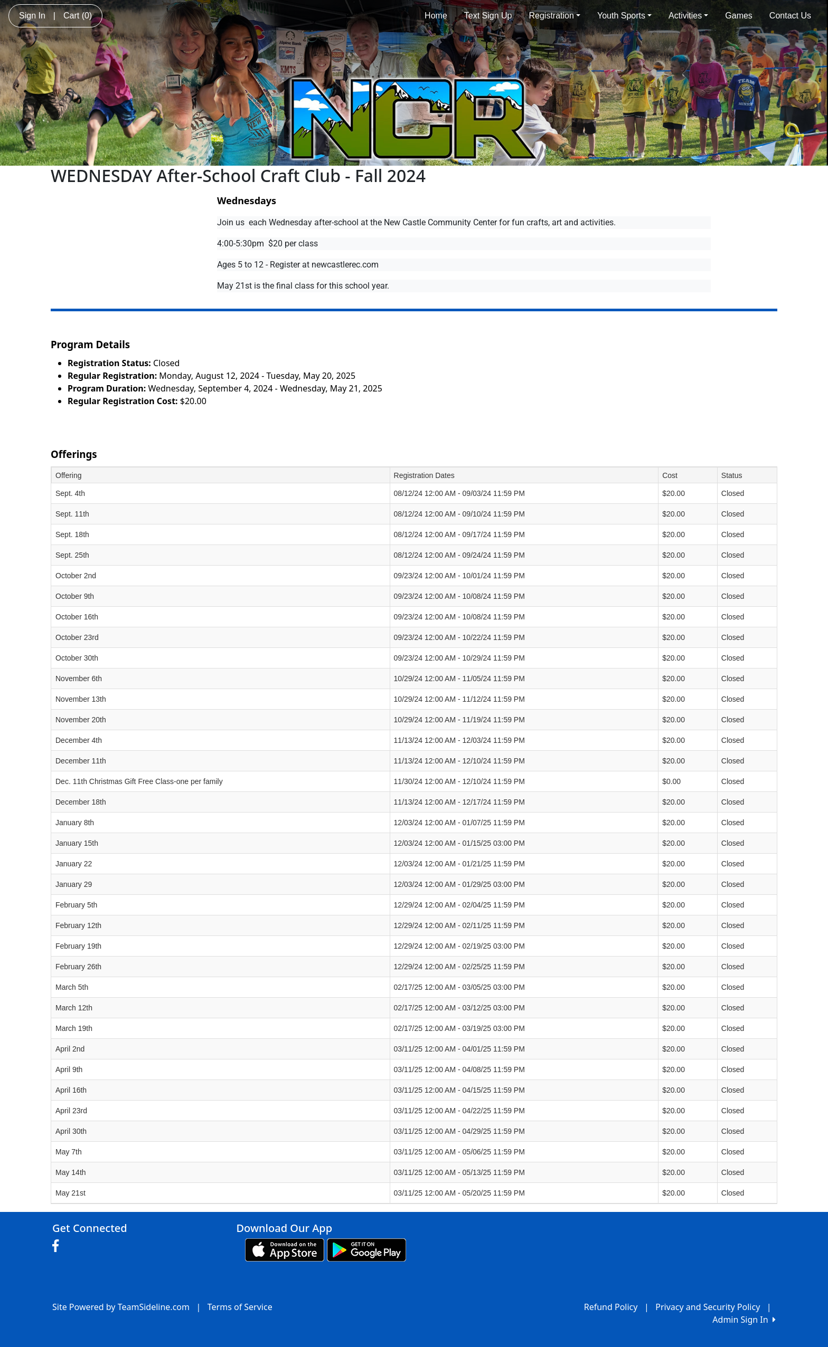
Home (436, 15)
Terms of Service (240, 1307)
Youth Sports (624, 15)
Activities (688, 15)
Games (738, 15)
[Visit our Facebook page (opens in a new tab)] (58, 1246)
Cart (77, 15)
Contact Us (790, 15)
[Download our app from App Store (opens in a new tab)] (284, 1249)
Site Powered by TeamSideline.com (121, 1307)
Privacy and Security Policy (707, 1307)
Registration (554, 15)
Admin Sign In (744, 1319)
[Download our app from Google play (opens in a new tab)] (366, 1249)
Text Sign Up (488, 15)
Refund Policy (611, 1307)
